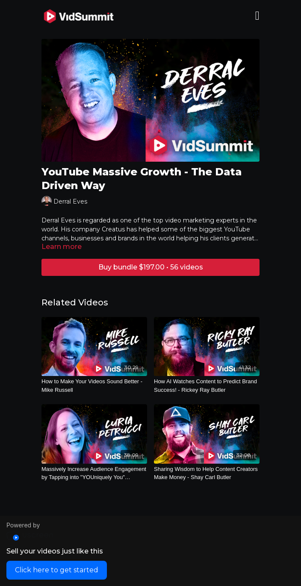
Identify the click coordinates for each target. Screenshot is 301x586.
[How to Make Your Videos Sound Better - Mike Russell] (94, 385)
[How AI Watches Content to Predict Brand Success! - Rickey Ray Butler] (207, 385)
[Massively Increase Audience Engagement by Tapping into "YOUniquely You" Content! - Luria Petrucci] (94, 473)
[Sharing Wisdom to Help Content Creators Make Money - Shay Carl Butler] (207, 473)
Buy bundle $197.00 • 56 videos (150, 267)
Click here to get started (56, 570)
